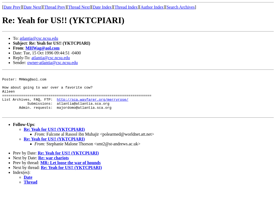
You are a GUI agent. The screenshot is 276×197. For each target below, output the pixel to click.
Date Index (102, 7)
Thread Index (126, 7)
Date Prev (12, 7)
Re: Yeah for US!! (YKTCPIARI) (54, 137)
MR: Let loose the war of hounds (70, 170)
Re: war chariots (53, 166)
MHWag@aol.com (42, 48)
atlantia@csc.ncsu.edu (39, 38)
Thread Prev (54, 7)
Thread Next (79, 7)
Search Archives (181, 7)
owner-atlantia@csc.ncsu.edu (52, 62)
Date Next (32, 7)
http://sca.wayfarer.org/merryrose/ (92, 105)
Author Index (152, 7)
